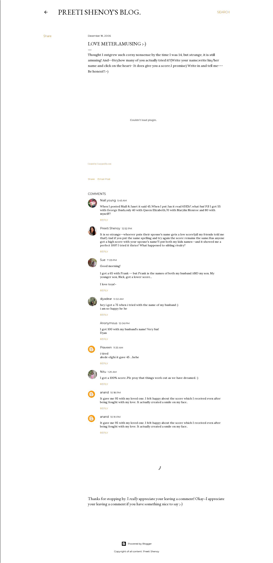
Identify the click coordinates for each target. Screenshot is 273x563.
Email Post (104, 179)
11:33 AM (118, 347)
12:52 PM (127, 228)
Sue (102, 260)
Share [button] (47, 36)
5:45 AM (122, 200)
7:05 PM (112, 260)
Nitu (103, 372)
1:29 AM (112, 371)
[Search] (223, 12)
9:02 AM (118, 298)
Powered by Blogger (136, 543)
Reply (104, 219)
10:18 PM (115, 392)
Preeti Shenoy (110, 228)
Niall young (108, 200)
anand (104, 392)
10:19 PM (115, 416)
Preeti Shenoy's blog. (99, 12)
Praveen (106, 347)
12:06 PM (124, 323)
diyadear (106, 299)
